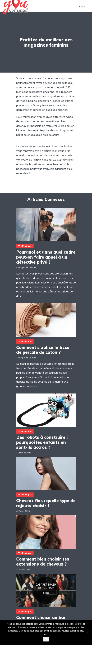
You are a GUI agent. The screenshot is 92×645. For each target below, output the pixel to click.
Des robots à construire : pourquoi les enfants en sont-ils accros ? (42, 442)
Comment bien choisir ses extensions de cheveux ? (42, 562)
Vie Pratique (24, 246)
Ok (46, 639)
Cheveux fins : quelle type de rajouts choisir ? (46, 503)
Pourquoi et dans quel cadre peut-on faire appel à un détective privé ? (45, 257)
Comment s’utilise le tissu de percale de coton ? (43, 350)
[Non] (87, 632)
